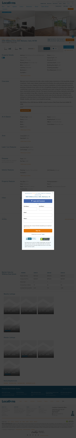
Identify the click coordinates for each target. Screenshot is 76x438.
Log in (33, 193)
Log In (43, 234)
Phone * (25, 218)
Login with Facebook (38, 201)
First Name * (26, 206)
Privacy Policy (27, 227)
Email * (25, 212)
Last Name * (41, 206)
